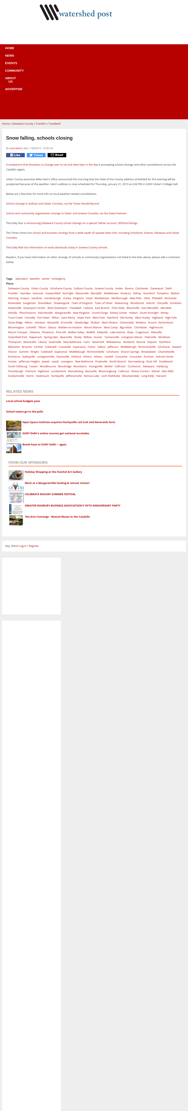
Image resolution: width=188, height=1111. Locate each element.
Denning (13, 237)
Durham (149, 295)
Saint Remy (68, 257)
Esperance (79, 286)
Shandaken (45, 242)
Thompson (14, 281)
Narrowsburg (136, 300)
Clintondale (127, 261)
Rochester (170, 237)
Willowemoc (113, 281)
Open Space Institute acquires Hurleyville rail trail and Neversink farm (68, 361)
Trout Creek (15, 257)
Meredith (96, 232)
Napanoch (35, 276)
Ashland (76, 295)
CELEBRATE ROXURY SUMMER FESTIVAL (50, 433)
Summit (23, 291)
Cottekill (31, 266)
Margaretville (63, 252)
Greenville (55, 281)
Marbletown (102, 237)
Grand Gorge (100, 252)
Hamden (25, 232)
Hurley (67, 237)
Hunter (98, 276)
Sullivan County (83, 227)
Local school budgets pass (23, 340)
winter (46, 218)
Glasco (52, 266)
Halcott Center (165, 295)
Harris (30, 315)
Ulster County (39, 227)
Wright (35, 291)
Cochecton (134, 305)
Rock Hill (151, 300)
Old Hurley (126, 257)
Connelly (30, 257)
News (37, 50)
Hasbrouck (42, 315)
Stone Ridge (15, 261)
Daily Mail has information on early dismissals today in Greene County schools (59, 186)
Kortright (68, 232)
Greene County (104, 227)
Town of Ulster (104, 242)
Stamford (148, 232)
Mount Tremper (18, 271)
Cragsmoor (142, 271)
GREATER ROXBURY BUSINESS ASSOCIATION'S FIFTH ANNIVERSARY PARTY (72, 444)
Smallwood (166, 300)
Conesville (65, 286)
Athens (87, 295)
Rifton (55, 257)
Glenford (112, 257)
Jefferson (113, 286)
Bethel (109, 305)
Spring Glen (51, 276)
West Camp (111, 266)
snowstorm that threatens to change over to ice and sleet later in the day (53, 104)
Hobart (133, 252)
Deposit (152, 281)
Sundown (175, 242)
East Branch (102, 247)
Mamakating (75, 310)
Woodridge (65, 305)
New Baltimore (72, 281)
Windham (164, 276)
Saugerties (29, 242)
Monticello (29, 281)
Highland (157, 257)
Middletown (111, 232)
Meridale (166, 247)
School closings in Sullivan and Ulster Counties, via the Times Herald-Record (52, 142)
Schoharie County (61, 227)
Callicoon (120, 305)
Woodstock (137, 242)
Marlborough (119, 237)
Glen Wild (167, 310)
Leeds (55, 300)
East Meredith (150, 247)
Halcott (150, 242)
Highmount (156, 266)
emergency (58, 218)
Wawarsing (121, 242)
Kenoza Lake (91, 315)
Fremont (30, 310)
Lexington (67, 300)
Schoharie (164, 286)
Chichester (140, 266)
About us (101, 50)
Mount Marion (93, 266)
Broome (27, 286)
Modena (141, 261)
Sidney (137, 232)
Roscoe (141, 281)
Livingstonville (45, 295)
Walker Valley (76, 271)
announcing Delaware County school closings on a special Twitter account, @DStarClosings (81, 162)
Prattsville (101, 300)
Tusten (33, 305)
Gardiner (36, 237)
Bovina (129, 227)
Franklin (41, 63)
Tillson (42, 266)
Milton (29, 261)
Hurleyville (57, 315)
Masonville (82, 232)
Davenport (156, 227)
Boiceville (53, 261)
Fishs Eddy (118, 247)
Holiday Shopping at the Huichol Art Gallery (53, 411)
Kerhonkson (166, 261)
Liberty (42, 281)
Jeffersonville (74, 315)
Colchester (141, 227)
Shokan (95, 261)
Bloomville (133, 247)
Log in (22, 485)
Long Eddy (147, 315)
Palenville (150, 276)
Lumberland (58, 310)
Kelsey (164, 252)
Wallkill (90, 271)
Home (21, 50)
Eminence (14, 295)
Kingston (78, 237)
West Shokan (110, 261)
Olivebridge (81, 261)
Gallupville (28, 295)
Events (54, 50)
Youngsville (96, 305)
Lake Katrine (117, 271)
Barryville (91, 310)
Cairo (87, 281)
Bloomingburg (107, 310)
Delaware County (22, 63)
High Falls (171, 257)
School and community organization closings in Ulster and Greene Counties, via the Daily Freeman (66, 152)
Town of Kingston (82, 242)
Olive (147, 237)
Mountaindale (130, 315)
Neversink (98, 281)
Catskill (108, 295)
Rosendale (14, 242)
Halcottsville (45, 252)
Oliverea (35, 271)
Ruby (130, 271)
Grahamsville (16, 315)
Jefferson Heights (29, 300)
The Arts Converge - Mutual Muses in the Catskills (57, 456)
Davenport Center (34, 247)
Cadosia (88, 247)
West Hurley (142, 257)
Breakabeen (148, 291)
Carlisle (38, 286)
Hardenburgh (52, 237)
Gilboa (101, 286)
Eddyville (102, 271)
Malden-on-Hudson (70, 266)
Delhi (169, 227)
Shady (78, 276)
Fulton (92, 286)
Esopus (25, 237)
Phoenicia (48, 271)
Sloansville (62, 295)
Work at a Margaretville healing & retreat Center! (57, 422)
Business (94, 1072)
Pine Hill (61, 271)
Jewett (45, 300)
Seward (176, 286)
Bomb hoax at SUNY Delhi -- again (44, 383)
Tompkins (163, 232)
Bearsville (66, 276)
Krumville (66, 261)
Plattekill (157, 237)
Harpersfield (53, 232)
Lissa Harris (15, 87)
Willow (88, 276)
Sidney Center (118, 252)
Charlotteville (166, 291)
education (21, 218)
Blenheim (14, 286)
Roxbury (126, 232)
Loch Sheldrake (110, 315)
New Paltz (136, 237)
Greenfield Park (17, 276)
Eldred (156, 310)
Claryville (162, 242)
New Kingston (81, 252)
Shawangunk (61, 242)
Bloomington (16, 266)
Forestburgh (15, 310)
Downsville (14, 247)
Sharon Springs (130, 291)
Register (34, 485)
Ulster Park (84, 257)
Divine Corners (140, 310)
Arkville (12, 252)
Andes (119, 227)
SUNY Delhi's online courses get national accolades (55, 372)
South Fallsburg (17, 305)
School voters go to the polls (24, 350)
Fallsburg (162, 305)
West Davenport (57, 247)
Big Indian (126, 266)
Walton (175, 232)
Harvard (161, 315)
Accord (152, 261)
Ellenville (156, 271)
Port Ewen (43, 257)
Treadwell (55, 63)
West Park (98, 257)
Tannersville (111, 276)
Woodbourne (48, 305)
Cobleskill (50, 286)
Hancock (38, 232)
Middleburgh (128, 286)
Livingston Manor (132, 276)
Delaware (148, 305)
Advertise (124, 50)
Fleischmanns (27, 252)
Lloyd (89, 237)
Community (76, 50)
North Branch (117, 300)
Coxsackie (121, 295)
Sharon (12, 291)
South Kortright (149, 252)
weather (35, 218)
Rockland (128, 281)
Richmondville (147, 286)
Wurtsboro (80, 305)
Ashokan (40, 261)
